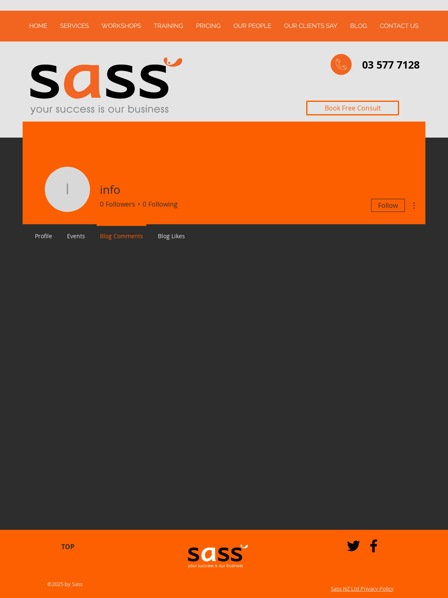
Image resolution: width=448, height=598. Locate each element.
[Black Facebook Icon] (373, 545)
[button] (74, 26)
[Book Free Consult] (352, 108)
